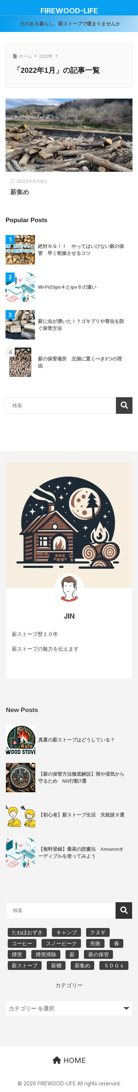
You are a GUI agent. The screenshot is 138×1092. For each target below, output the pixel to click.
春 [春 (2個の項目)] (116, 943)
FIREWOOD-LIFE (69, 10)
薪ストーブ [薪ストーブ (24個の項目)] (25, 965)
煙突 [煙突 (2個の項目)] (17, 954)
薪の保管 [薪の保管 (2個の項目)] (98, 954)
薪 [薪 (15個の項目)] (72, 954)
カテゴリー (69, 985)
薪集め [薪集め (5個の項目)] (82, 965)
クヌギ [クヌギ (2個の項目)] (98, 932)
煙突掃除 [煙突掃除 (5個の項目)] (46, 954)
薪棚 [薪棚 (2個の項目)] (56, 965)
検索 (124, 405)
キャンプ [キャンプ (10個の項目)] (66, 932)
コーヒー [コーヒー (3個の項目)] (22, 943)
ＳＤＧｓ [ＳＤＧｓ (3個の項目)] (114, 965)
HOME (69, 1060)
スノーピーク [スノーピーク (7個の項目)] (61, 943)
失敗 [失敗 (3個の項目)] (95, 943)
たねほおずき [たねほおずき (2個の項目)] (27, 932)
